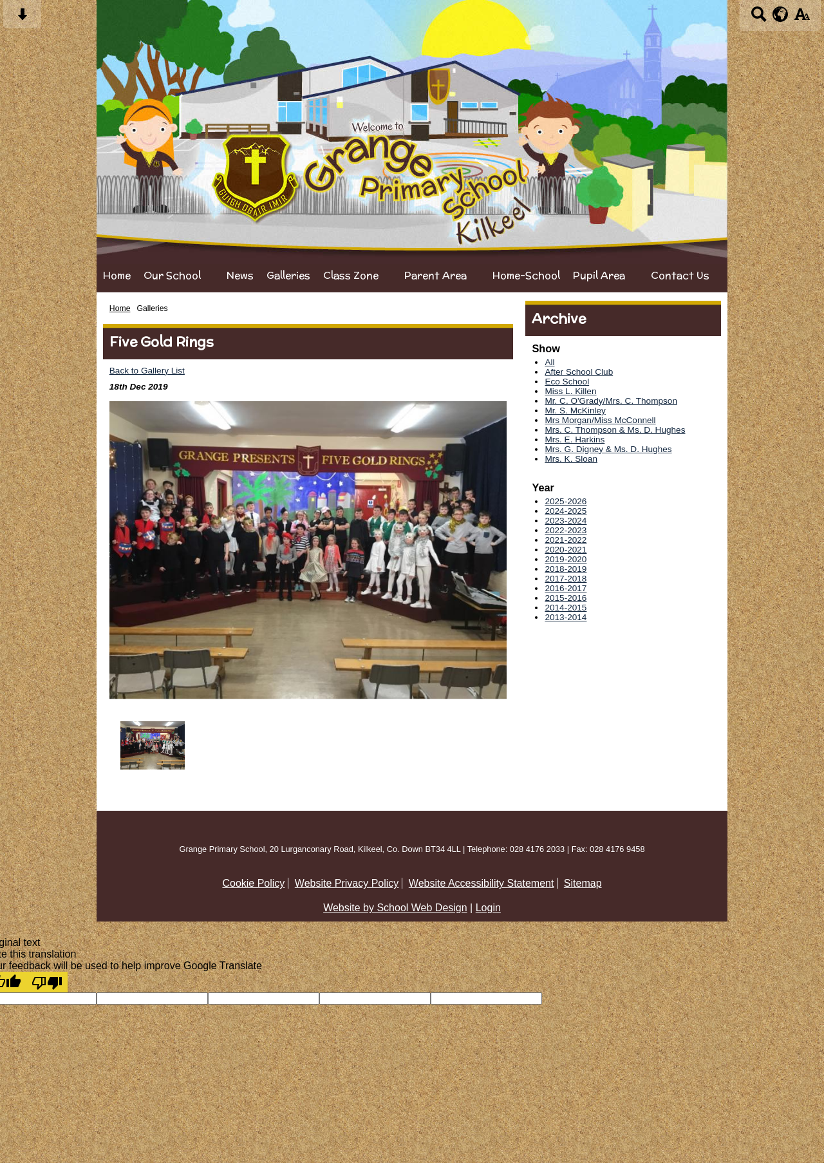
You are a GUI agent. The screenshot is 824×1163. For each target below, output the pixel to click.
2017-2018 (565, 578)
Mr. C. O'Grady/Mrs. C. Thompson (611, 401)
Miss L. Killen (570, 391)
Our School (172, 275)
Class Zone (351, 275)
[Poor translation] (47, 982)
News (240, 275)
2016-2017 (565, 588)
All (549, 362)
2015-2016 (565, 598)
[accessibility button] (801, 18)
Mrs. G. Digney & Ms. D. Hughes (608, 449)
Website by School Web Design (395, 907)
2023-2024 (565, 520)
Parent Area (435, 275)
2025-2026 (565, 501)
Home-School (526, 275)
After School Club (579, 372)
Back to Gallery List (147, 370)
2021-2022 (565, 540)
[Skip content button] (22, 18)
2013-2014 (565, 617)
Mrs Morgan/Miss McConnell (600, 420)
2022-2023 (565, 530)
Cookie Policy (253, 883)
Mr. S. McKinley (575, 410)
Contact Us (680, 275)
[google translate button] (780, 14)
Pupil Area (599, 275)
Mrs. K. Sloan (571, 459)
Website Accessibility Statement (481, 883)
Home (117, 275)
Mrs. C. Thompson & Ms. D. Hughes (615, 430)
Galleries (288, 275)
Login (488, 907)
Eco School (567, 381)
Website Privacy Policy (347, 883)
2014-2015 (565, 607)
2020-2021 (565, 549)
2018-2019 (565, 569)
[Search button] (758, 18)
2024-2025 (565, 511)
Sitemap (583, 883)
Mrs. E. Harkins (574, 439)
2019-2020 (565, 559)
